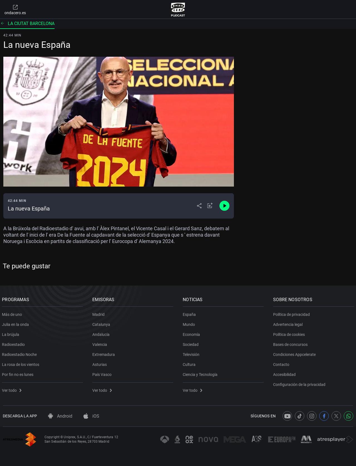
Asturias (100, 363)
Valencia (100, 343)
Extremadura (104, 353)
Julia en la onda (16, 323)
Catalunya (102, 323)
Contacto (282, 363)
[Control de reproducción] (224, 206)
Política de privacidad (292, 313)
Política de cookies (290, 333)
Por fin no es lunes (18, 373)
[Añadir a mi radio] (210, 205)
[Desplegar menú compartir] (199, 205)
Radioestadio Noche (20, 353)
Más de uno (13, 313)
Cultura (190, 363)
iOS (91, 416)
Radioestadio (14, 343)
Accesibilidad (285, 373)
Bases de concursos (291, 343)
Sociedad (191, 343)
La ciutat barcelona (27, 23)
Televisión (192, 353)
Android (60, 416)
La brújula (11, 333)
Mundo (190, 323)
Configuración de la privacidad (300, 383)
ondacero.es (15, 9)
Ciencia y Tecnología (201, 373)
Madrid (99, 313)
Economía (192, 333)
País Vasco (102, 373)
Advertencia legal (288, 323)
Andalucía (101, 333)
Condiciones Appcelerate (295, 353)
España (190, 313)
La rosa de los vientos (21, 363)
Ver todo (12, 389)
